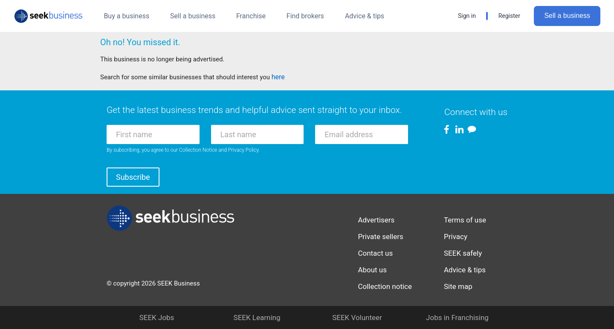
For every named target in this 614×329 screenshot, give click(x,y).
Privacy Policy (243, 150)
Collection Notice (198, 150)
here (278, 77)
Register (509, 15)
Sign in (467, 15)
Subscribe (133, 177)
